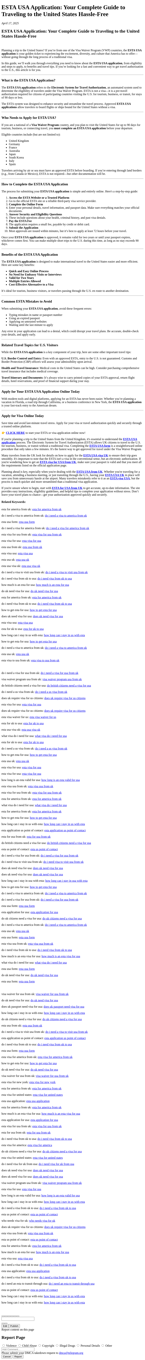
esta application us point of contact (65, 830)
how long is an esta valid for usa (60, 780)
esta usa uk (22, 559)
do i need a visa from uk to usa (58, 1208)
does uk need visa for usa (48, 616)
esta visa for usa (31, 540)
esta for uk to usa (33, 628)
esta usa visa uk (31, 566)
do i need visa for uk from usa (56, 1164)
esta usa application (38, 1101)
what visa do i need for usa (51, 735)
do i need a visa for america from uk (67, 528)
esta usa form (27, 521)
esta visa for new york (42, 1082)
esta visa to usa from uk (45, 660)
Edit (5, 1326)
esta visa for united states (48, 1094)
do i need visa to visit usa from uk (63, 861)
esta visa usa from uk (40, 786)
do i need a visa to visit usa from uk (66, 572)
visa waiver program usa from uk (62, 679)
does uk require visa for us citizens (65, 698)
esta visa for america (39, 1145)
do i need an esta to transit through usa (72, 1283)
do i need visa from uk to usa (55, 578)
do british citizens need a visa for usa (69, 685)
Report (18, 1356)
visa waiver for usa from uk (52, 994)
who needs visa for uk (42, 1220)
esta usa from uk (32, 547)
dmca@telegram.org (71, 1352)
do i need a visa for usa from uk (59, 673)
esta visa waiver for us (43, 717)
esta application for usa (44, 912)
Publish (14, 1326)
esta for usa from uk (38, 836)
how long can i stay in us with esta (64, 635)
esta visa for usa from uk (47, 534)
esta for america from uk (46, 509)
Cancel (7, 1356)
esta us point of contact (44, 849)
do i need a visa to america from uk (66, 515)
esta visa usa (25, 553)
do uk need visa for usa (44, 591)
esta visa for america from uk (55, 1057)
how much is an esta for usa (52, 584)
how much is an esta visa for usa (61, 956)
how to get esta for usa (43, 610)
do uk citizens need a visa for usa (62, 918)
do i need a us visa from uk (51, 691)
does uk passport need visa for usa (64, 1006)
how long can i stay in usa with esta (66, 880)
